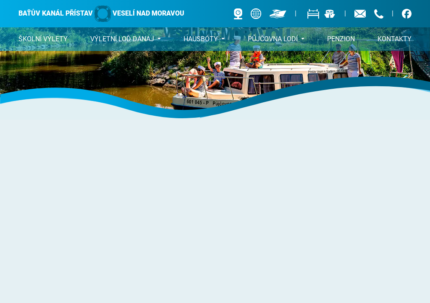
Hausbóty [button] (202, 39)
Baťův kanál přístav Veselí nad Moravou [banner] (101, 13)
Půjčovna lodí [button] (273, 39)
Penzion (341, 39)
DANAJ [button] (123, 39)
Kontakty (395, 39)
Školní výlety (43, 39)
